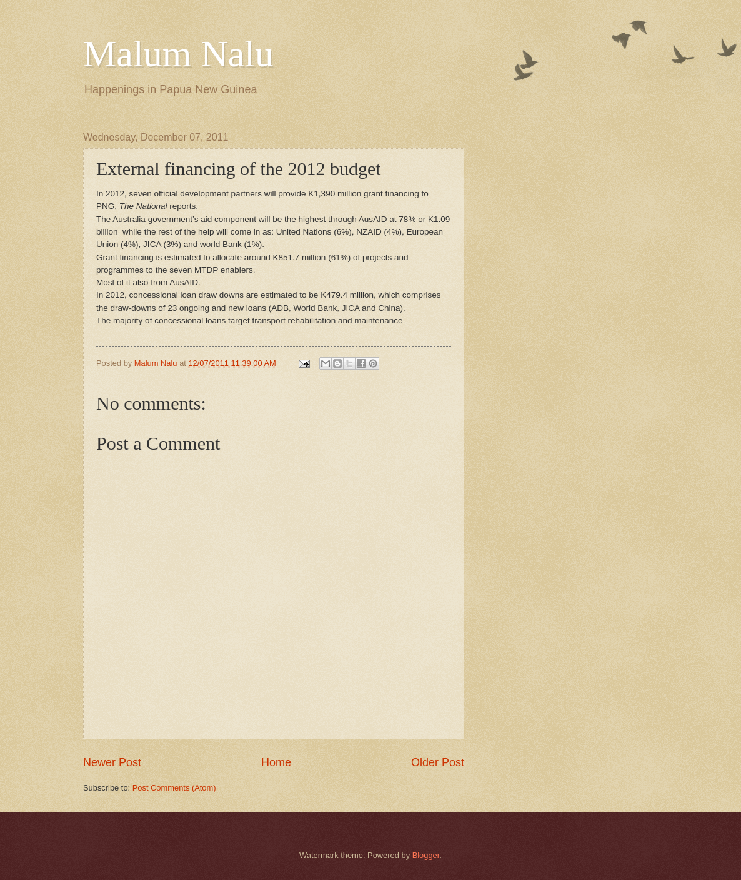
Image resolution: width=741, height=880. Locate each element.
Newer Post (112, 762)
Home (276, 762)
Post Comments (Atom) (174, 787)
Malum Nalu (178, 53)
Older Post (437, 762)
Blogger (426, 855)
